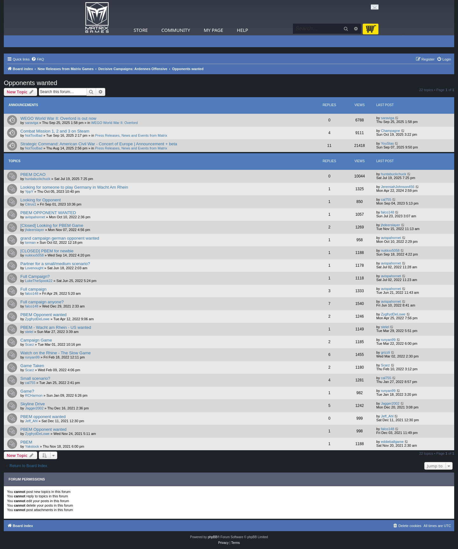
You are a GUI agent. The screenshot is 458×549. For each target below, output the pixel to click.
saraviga (31, 123)
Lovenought (34, 268)
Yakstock (32, 446)
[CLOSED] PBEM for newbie (46, 251)
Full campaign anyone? (42, 302)
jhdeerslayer (34, 230)
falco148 (387, 212)
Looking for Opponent (40, 200)
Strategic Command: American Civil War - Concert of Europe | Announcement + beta (98, 143)
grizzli (385, 352)
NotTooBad (33, 135)
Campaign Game (36, 340)
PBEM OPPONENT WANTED (48, 212)
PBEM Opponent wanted (43, 314)
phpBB (212, 537)
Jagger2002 (34, 408)
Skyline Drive (32, 403)
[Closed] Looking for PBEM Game (51, 225)
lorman (30, 242)
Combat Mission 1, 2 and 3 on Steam (54, 131)
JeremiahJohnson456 (397, 187)
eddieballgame (392, 442)
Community (175, 30)
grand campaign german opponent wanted (59, 238)
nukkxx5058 (34, 255)
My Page (213, 30)
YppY (29, 191)
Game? (27, 391)
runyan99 (388, 340)
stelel (29, 332)
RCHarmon (34, 395)
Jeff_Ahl (31, 421)
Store (141, 30)
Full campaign (33, 289)
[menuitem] (37, 59)
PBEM (26, 442)
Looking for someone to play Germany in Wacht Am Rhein (74, 187)
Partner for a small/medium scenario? (55, 263)
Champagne (390, 131)
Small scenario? (35, 378)
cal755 (386, 199)
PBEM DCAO (32, 174)
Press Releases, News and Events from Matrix (131, 135)
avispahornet (35, 217)
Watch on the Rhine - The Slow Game (55, 352)
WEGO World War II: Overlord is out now (58, 118)
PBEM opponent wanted (43, 416)
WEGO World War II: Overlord (114, 123)
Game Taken (32, 365)
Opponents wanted (30, 82)
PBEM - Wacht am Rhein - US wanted (55, 327)
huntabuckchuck (38, 179)
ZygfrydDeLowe (37, 319)
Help (242, 30)
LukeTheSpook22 (38, 281)
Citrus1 (30, 204)
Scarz (29, 344)
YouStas (387, 143)
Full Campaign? (35, 276)
